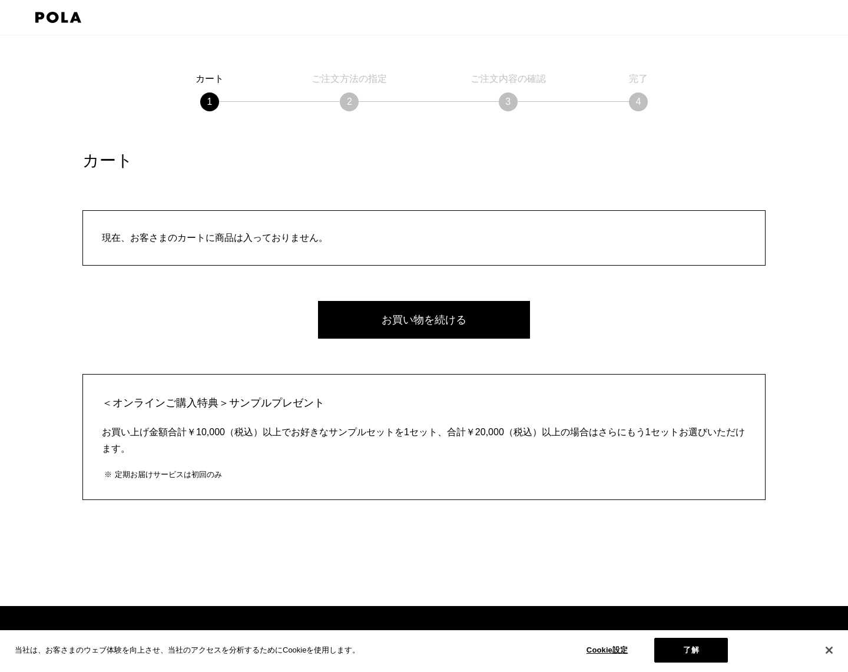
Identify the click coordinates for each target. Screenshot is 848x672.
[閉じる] (829, 650)
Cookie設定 (607, 649)
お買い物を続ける (424, 320)
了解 (690, 649)
